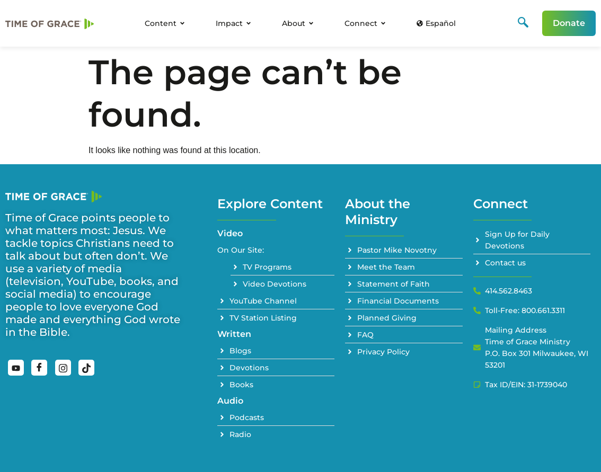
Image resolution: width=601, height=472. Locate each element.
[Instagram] (63, 368)
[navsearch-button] (523, 23)
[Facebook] (39, 368)
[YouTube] (16, 368)
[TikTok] (86, 368)
